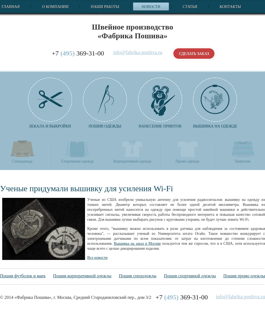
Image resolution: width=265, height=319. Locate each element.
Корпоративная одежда (132, 151)
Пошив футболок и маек (23, 275)
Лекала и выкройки (50, 103)
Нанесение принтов (160, 103)
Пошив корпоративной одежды (82, 275)
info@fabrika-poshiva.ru (137, 52)
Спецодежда (22, 151)
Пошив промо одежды (244, 275)
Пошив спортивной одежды (190, 275)
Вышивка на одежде (215, 103)
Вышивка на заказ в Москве (137, 243)
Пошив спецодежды (137, 275)
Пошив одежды (105, 103)
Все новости (97, 258)
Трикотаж (242, 151)
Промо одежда (187, 151)
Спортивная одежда (77, 151)
